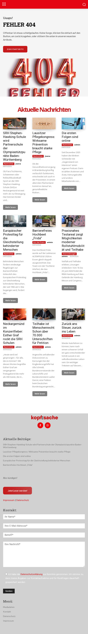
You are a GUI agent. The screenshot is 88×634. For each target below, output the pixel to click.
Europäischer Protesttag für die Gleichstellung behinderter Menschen (13, 240)
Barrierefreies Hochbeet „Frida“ (42, 234)
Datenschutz (22, 500)
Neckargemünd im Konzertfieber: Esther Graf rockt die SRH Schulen (13, 333)
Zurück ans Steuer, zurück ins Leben (71, 327)
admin (77, 145)
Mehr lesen (10, 207)
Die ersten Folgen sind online (70, 136)
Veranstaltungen (69, 254)
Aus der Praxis (39, 242)
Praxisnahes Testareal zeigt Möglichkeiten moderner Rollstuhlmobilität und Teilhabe (73, 240)
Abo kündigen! (10, 478)
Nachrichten (8, 164)
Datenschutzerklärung (31, 574)
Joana (18, 164)
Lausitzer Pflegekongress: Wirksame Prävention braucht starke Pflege (43, 142)
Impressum (9, 500)
